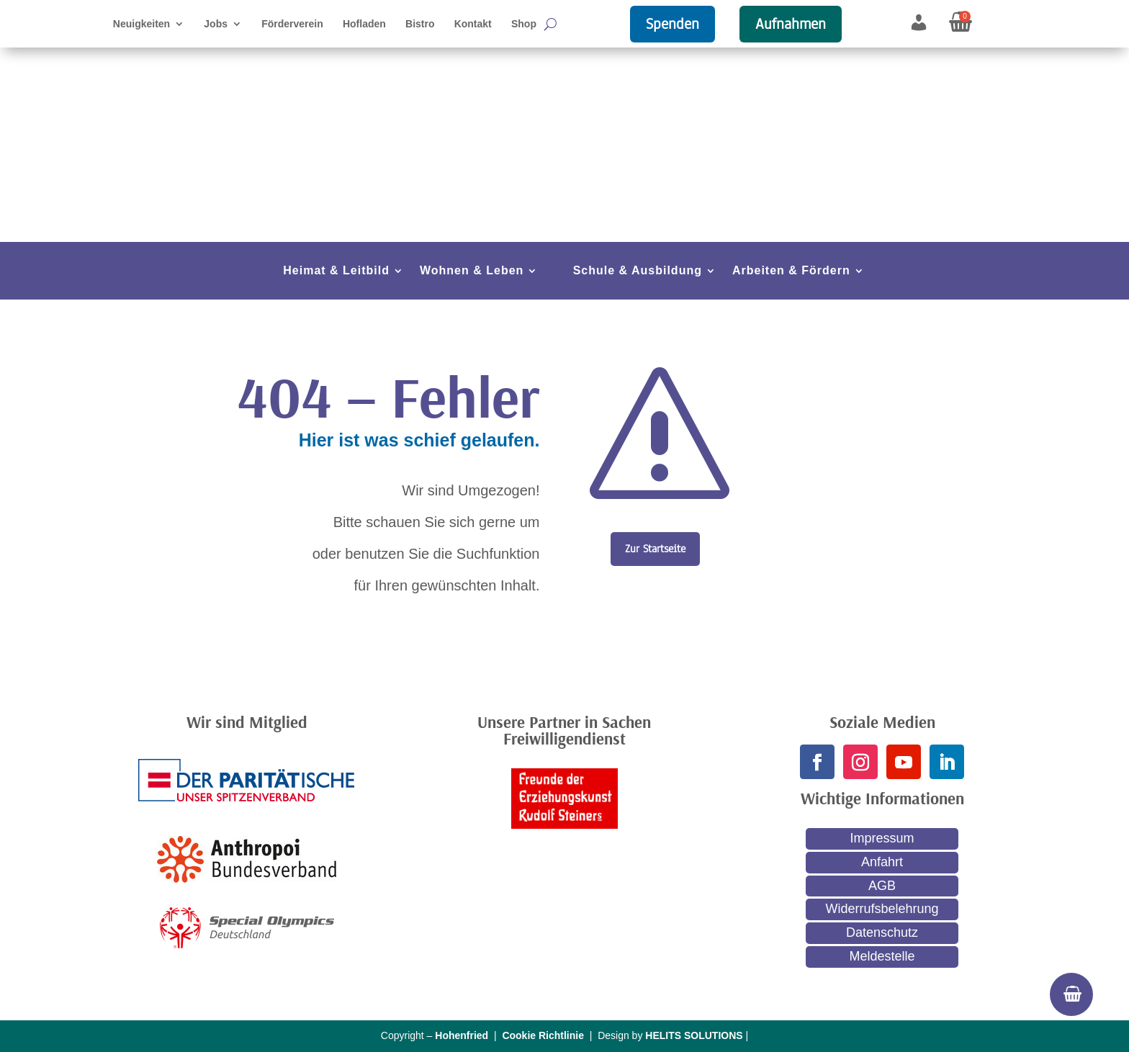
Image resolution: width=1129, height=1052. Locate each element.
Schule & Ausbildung (637, 271)
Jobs (216, 24)
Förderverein (292, 24)
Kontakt (473, 24)
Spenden (672, 24)
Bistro (419, 24)
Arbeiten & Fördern (791, 271)
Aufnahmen (790, 24)
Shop (523, 24)
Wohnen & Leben (471, 271)
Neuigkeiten (141, 24)
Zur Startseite (655, 548)
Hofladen (364, 24)
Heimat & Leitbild (336, 271)
